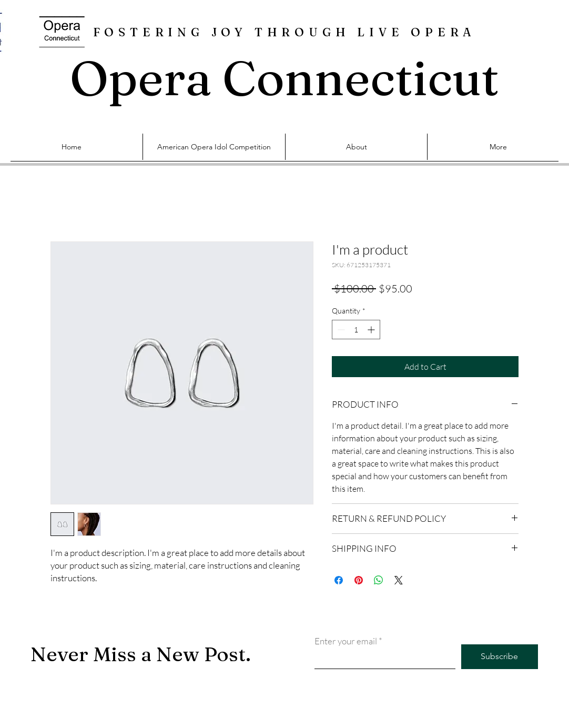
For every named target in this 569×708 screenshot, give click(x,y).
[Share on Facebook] (338, 580)
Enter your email (345, 640)
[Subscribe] (499, 656)
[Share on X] (398, 580)
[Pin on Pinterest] (358, 580)
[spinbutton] (356, 329)
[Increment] (372, 329)
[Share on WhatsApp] (378, 580)
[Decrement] (340, 329)
